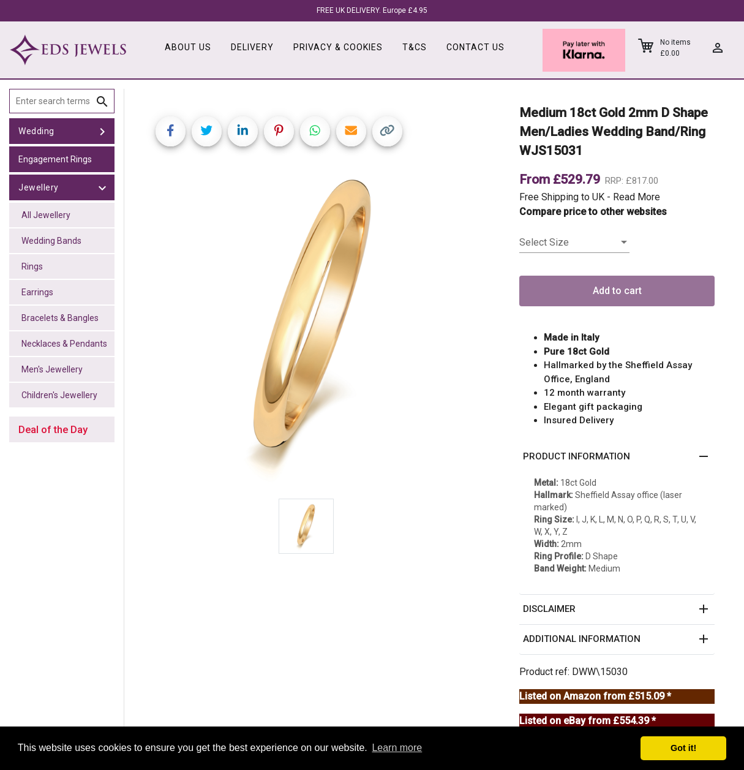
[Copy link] (387, 131)
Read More (636, 197)
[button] (617, 457)
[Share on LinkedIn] (243, 131)
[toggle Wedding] (102, 131)
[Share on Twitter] (207, 131)
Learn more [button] (397, 747)
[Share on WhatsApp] (315, 131)
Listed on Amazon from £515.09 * (595, 696)
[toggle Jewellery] (102, 187)
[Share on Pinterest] (279, 131)
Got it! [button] (683, 748)
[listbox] (574, 242)
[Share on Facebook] (171, 131)
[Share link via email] (351, 131)
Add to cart (617, 290)
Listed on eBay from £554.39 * (587, 721)
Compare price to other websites (593, 211)
